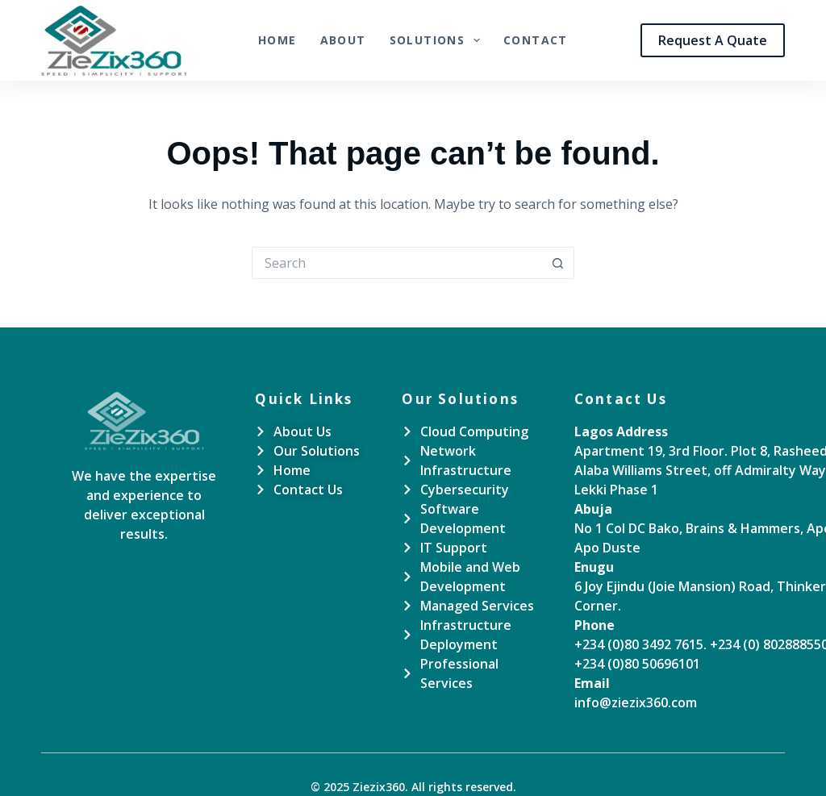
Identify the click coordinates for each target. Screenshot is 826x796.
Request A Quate (712, 40)
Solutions (438, 40)
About (343, 40)
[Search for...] (397, 263)
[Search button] (558, 263)
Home (277, 40)
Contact (535, 40)
